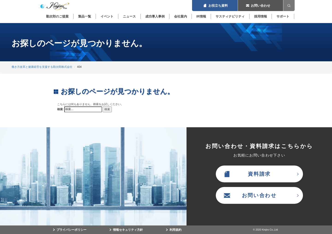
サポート (282, 16)
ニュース (129, 16)
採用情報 (260, 16)
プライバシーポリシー (71, 229)
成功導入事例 (155, 16)
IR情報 (201, 16)
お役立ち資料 (215, 5)
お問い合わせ (260, 5)
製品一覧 (84, 16)
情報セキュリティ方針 (128, 229)
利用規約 (175, 229)
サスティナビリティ (230, 16)
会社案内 (180, 16)
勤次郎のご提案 (57, 16)
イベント (107, 16)
